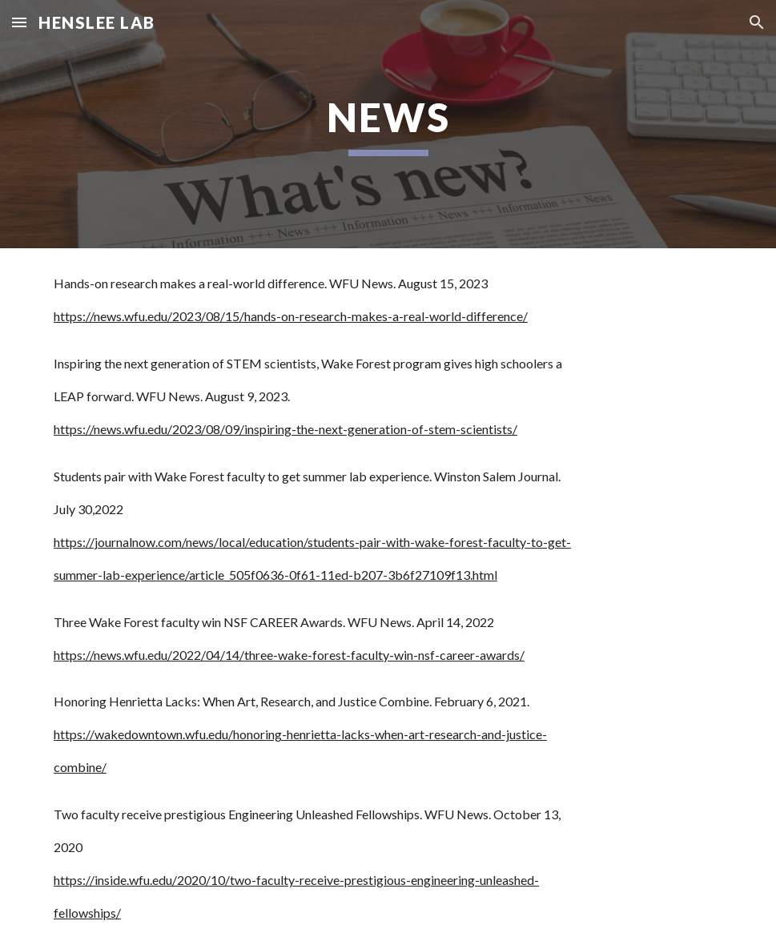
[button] (19, 22)
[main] (388, 124)
